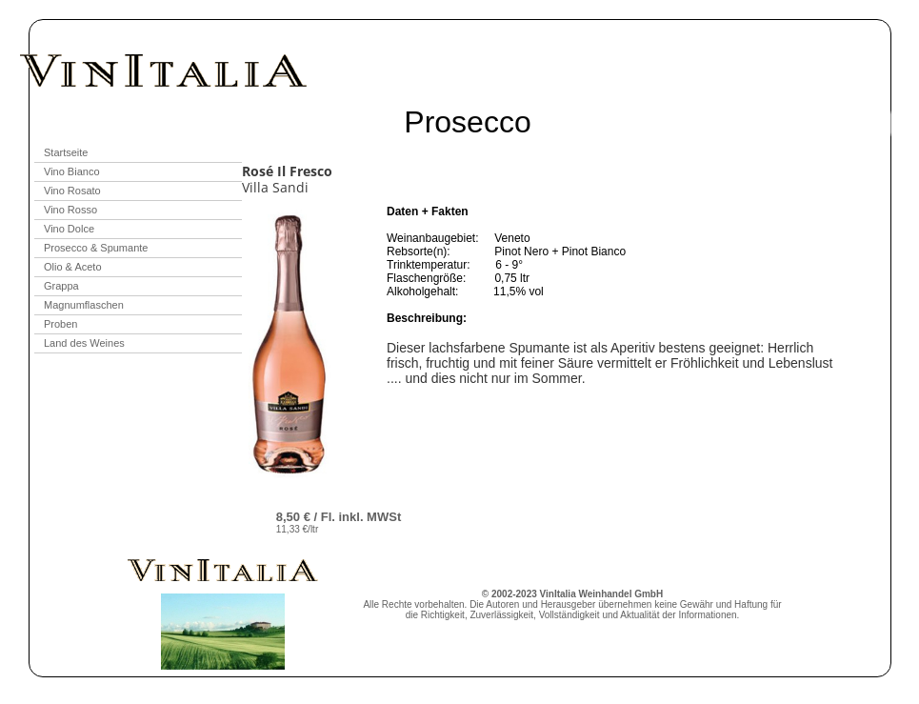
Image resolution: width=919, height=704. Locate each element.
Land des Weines (84, 343)
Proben (60, 324)
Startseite (66, 152)
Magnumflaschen (84, 305)
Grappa (61, 286)
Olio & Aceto (73, 266)
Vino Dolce (69, 228)
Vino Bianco (72, 171)
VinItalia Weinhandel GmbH (602, 594)
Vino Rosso (70, 209)
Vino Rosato (72, 190)
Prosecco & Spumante (96, 247)
